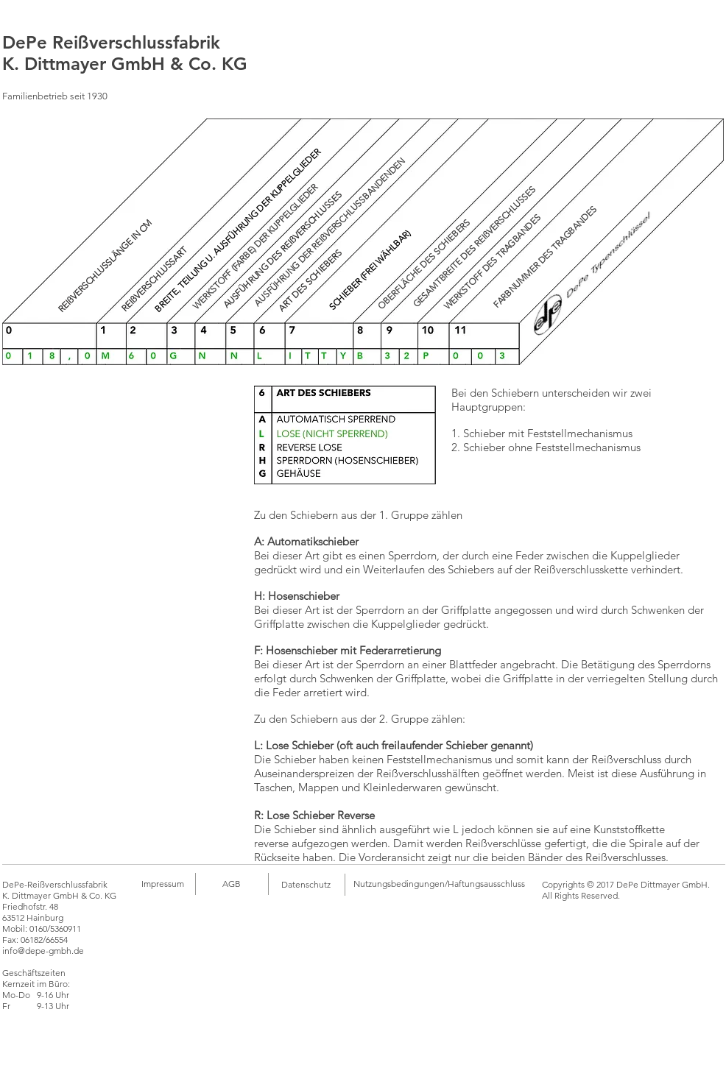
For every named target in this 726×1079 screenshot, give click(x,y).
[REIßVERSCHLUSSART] (154, 278)
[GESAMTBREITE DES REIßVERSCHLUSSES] (474, 246)
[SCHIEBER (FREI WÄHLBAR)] (370, 270)
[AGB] (231, 884)
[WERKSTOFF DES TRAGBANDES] (492, 262)
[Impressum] (162, 884)
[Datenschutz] (306, 884)
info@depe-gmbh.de (43, 950)
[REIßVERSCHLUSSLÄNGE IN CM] (105, 266)
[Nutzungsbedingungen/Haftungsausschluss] (439, 884)
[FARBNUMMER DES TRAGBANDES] (545, 256)
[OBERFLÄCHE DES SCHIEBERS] (423, 265)
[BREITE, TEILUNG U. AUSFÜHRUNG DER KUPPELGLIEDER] (238, 230)
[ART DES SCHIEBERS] (310, 281)
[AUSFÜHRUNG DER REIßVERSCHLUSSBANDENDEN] (330, 232)
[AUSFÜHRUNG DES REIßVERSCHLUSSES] (283, 250)
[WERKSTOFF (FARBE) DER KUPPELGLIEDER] (255, 247)
